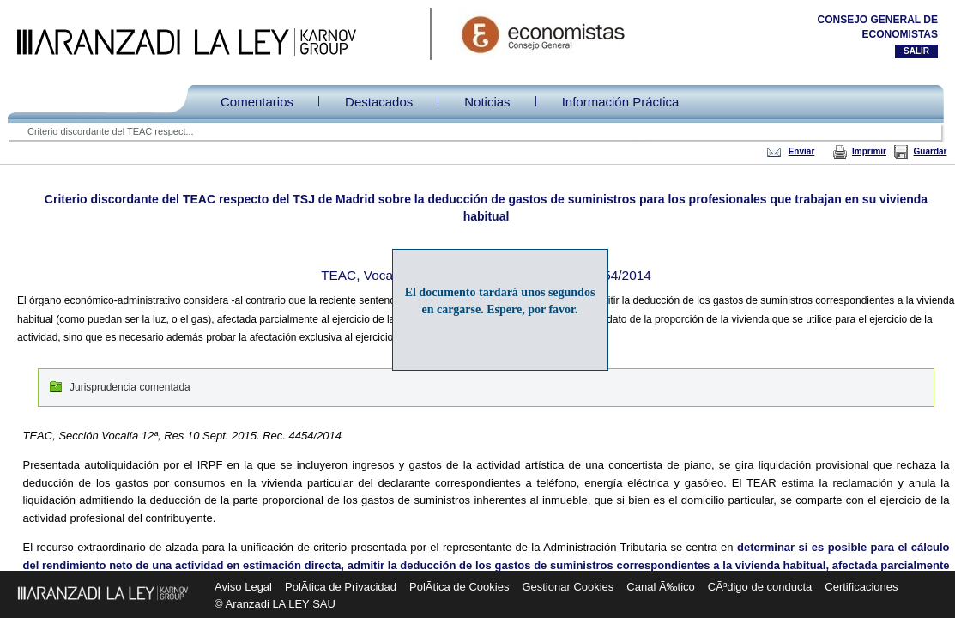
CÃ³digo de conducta (760, 586)
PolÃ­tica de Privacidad (340, 586)
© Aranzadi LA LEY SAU (275, 603)
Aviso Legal (243, 586)
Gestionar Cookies (567, 586)
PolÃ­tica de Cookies (459, 586)
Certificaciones (861, 586)
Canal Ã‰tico (660, 586)
